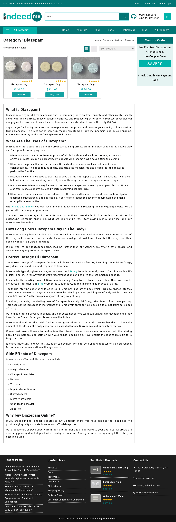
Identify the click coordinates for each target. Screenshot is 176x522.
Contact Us (54, 481)
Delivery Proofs (56, 495)
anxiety (113, 155)
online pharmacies (23, 206)
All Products (54, 486)
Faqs (50, 472)
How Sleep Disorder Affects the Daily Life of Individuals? (22, 508)
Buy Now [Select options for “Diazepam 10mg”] (88, 94)
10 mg (73, 271)
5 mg (41, 283)
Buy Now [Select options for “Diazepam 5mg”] (54, 94)
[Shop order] (116, 48)
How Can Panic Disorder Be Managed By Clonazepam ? (19, 488)
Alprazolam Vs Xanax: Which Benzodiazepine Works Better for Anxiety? (22, 478)
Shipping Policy (56, 490)
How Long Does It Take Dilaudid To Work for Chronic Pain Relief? (22, 468)
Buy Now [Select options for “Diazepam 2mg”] (21, 94)
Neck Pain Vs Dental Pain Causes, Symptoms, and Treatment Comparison (23, 498)
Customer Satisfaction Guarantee (66, 499)
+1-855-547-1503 (149, 18)
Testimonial (54, 477)
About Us (52, 467)
